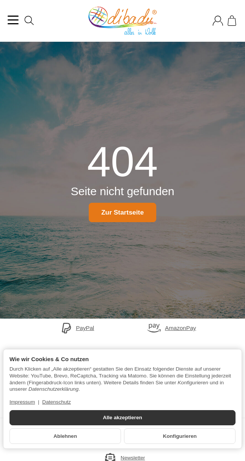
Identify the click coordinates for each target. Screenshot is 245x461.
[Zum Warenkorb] (231, 20)
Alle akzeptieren (122, 417)
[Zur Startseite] (122, 21)
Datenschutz (56, 402)
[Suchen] (29, 20)
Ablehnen (65, 436)
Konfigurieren (179, 436)
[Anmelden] (217, 20)
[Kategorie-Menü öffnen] (13, 19)
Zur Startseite (122, 212)
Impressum (22, 402)
